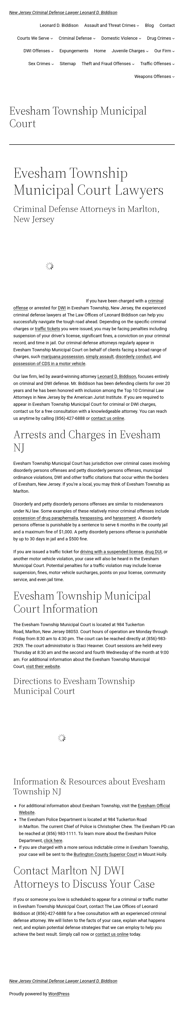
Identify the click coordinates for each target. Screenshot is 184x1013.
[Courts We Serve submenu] (51, 38)
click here (53, 840)
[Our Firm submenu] (173, 51)
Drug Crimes (159, 38)
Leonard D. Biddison (59, 25)
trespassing (91, 518)
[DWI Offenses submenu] (52, 51)
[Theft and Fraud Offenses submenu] (133, 63)
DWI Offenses (36, 50)
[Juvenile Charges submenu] (147, 51)
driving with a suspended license (111, 551)
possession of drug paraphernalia (45, 518)
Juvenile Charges (128, 50)
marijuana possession (62, 356)
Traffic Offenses (155, 63)
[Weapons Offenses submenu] (173, 76)
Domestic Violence (119, 38)
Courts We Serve (33, 38)
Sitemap (68, 63)
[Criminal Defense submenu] (94, 38)
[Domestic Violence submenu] (140, 38)
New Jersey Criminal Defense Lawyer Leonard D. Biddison (63, 12)
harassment (124, 518)
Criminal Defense (75, 38)
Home (100, 50)
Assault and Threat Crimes (110, 25)
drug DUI (153, 551)
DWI (62, 307)
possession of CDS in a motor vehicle (49, 363)
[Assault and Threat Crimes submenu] (138, 25)
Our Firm (162, 50)
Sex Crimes (39, 63)
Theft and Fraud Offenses (106, 63)
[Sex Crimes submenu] (52, 63)
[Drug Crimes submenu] (173, 38)
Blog (149, 25)
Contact (167, 25)
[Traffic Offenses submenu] (173, 63)
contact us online (107, 418)
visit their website (43, 666)
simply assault (100, 356)
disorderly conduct (133, 356)
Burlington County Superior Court (105, 854)
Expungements (74, 50)
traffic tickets (47, 328)
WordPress (58, 993)
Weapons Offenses (152, 76)
